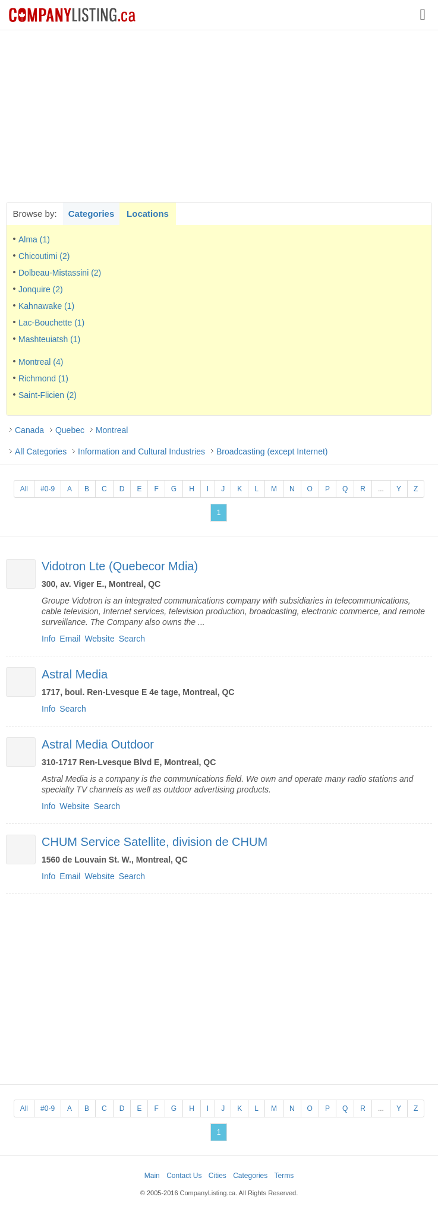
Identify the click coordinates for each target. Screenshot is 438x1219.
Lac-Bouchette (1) (51, 322)
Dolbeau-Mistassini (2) (59, 272)
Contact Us (183, 1175)
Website (99, 638)
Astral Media (75, 674)
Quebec (69, 430)
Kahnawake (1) (46, 306)
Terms (284, 1175)
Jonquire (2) (40, 289)
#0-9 (47, 489)
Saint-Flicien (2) (47, 395)
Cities (217, 1175)
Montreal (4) (40, 362)
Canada (29, 430)
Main (152, 1175)
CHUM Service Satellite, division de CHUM (154, 841)
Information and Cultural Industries (141, 451)
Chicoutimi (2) (44, 256)
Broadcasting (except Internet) (272, 451)
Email (69, 638)
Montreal (112, 430)
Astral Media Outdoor (98, 744)
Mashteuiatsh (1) (49, 339)
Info (48, 638)
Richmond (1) (43, 378)
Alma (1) (34, 239)
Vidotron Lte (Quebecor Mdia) (120, 566)
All (24, 489)
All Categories (41, 451)
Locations (148, 214)
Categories (91, 214)
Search (132, 638)
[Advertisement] (219, 116)
